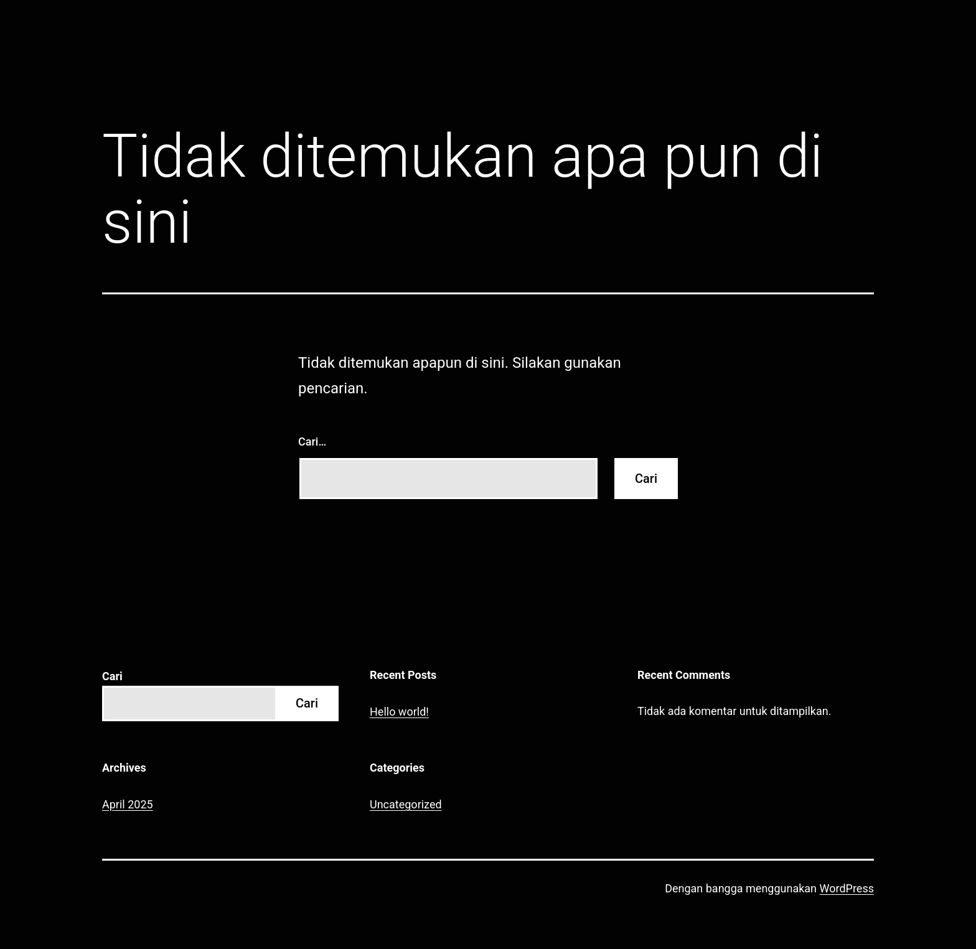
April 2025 (127, 804)
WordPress (847, 888)
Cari (112, 676)
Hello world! (399, 711)
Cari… (312, 441)
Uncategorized (406, 804)
